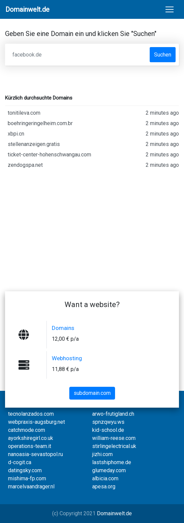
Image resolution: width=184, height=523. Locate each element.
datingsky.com (25, 470)
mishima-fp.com (27, 478)
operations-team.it (29, 446)
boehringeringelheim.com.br (93, 123)
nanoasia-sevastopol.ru (35, 454)
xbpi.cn (93, 134)
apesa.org (103, 486)
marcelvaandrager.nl (31, 486)
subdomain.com (92, 393)
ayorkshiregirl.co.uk (30, 438)
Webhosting (67, 358)
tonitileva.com (93, 113)
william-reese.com (114, 438)
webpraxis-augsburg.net (36, 422)
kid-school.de (108, 430)
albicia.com (105, 478)
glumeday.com (109, 470)
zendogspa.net (93, 165)
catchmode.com (26, 430)
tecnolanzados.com (31, 414)
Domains (63, 328)
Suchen (162, 54)
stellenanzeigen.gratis (93, 144)
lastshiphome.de (111, 462)
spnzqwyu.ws (108, 422)
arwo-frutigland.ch (113, 414)
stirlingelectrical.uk (114, 446)
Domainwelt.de (114, 513)
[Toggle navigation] (169, 9)
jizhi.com (102, 454)
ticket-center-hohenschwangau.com (93, 155)
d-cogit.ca (19, 462)
